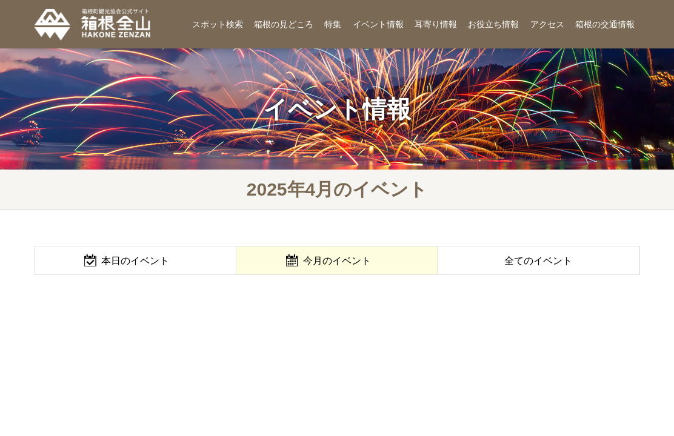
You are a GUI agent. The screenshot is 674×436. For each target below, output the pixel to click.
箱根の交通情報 (605, 24)
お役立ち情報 (493, 24)
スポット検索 (217, 24)
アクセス (547, 24)
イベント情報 (378, 24)
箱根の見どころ (283, 24)
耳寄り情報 (436, 24)
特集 (332, 24)
